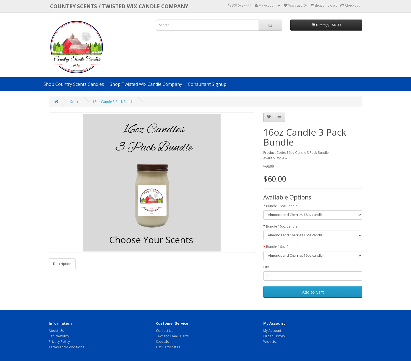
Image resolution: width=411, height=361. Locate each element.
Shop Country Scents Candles (73, 84)
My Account (272, 330)
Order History (274, 336)
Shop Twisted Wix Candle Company (146, 84)
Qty (266, 267)
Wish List (270, 341)
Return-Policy (59, 336)
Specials (162, 341)
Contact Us (164, 330)
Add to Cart (313, 292)
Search (75, 101)
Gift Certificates (168, 347)
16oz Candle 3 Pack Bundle (113, 101)
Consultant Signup (207, 84)
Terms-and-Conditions (66, 347)
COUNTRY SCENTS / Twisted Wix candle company (119, 6)
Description (62, 263)
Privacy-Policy (59, 341)
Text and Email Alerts (172, 336)
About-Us (56, 330)
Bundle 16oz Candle (281, 206)
